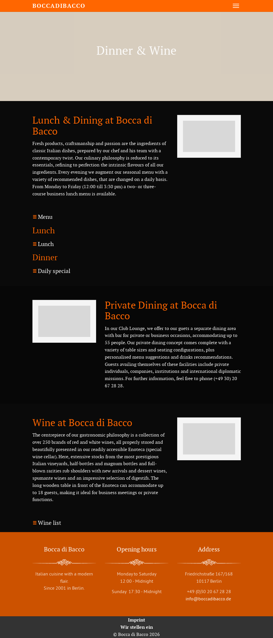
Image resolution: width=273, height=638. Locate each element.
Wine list (49, 523)
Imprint (136, 620)
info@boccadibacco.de (209, 599)
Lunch (46, 244)
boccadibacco (58, 6)
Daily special (54, 271)
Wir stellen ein (136, 627)
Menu (45, 217)
